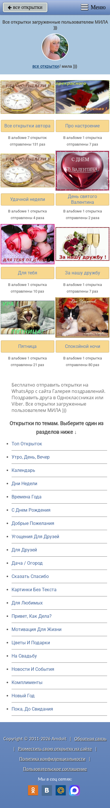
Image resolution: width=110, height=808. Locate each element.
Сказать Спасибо (30, 576)
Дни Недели (24, 483)
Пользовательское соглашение (55, 769)
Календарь (23, 470)
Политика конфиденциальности (52, 759)
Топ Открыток (27, 444)
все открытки (25, 7)
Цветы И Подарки (31, 642)
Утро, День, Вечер (31, 457)
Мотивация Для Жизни (36, 629)
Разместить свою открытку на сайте (55, 749)
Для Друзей (24, 550)
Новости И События (33, 669)
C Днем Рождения (31, 510)
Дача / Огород (27, 563)
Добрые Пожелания (33, 523)
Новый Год (23, 695)
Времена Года (27, 497)
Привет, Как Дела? (32, 616)
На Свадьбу (24, 656)
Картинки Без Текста (34, 589)
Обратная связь (90, 739)
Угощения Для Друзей (35, 536)
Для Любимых (27, 603)
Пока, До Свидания (32, 709)
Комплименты (27, 682)
